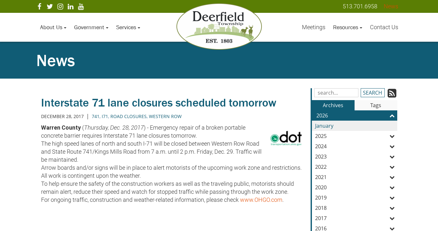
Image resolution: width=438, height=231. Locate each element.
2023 (356, 156)
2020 (356, 187)
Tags (375, 105)
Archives (333, 105)
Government (91, 27)
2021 (356, 177)
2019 (356, 198)
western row (165, 116)
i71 (105, 116)
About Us (53, 27)
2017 (356, 218)
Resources (347, 27)
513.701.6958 (360, 6)
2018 (356, 208)
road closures (128, 116)
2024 (356, 146)
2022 (356, 167)
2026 (356, 115)
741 (95, 116)
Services (128, 27)
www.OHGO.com (261, 199)
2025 (356, 136)
